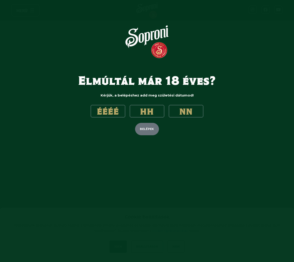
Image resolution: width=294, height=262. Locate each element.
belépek (147, 129)
